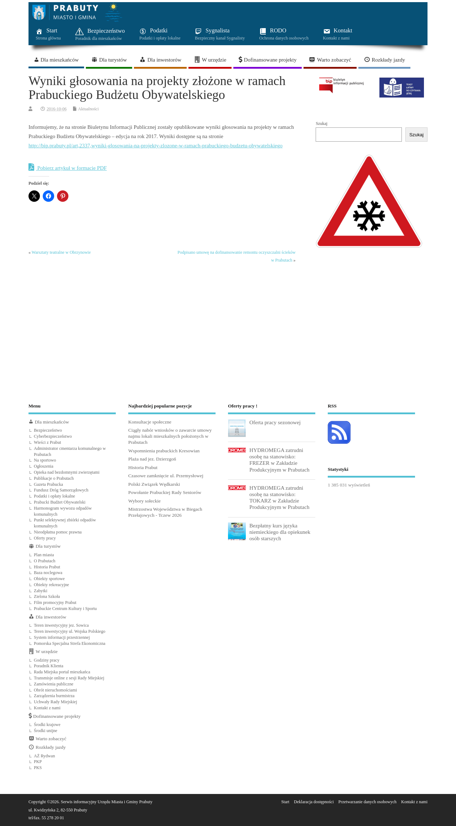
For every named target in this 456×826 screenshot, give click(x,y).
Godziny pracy (46, 660)
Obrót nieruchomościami (55, 690)
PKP (38, 761)
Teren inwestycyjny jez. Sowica (61, 625)
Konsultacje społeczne (149, 422)
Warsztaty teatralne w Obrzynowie (61, 252)
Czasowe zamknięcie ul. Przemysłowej (165, 475)
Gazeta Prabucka (48, 484)
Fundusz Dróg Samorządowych (61, 490)
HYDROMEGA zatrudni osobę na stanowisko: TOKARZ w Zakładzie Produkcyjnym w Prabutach (279, 497)
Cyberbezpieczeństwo (53, 436)
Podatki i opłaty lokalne (54, 496)
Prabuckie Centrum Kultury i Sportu (65, 608)
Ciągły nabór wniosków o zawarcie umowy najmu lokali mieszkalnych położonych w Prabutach (170, 436)
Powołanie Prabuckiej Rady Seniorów (164, 492)
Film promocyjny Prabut (55, 602)
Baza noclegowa (48, 572)
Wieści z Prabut (47, 442)
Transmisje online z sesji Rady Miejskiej (69, 677)
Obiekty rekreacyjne (51, 584)
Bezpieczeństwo (48, 430)
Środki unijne (45, 730)
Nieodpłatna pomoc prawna (58, 532)
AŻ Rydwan (44, 755)
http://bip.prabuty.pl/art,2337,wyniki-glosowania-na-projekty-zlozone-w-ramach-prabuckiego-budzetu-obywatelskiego (155, 145)
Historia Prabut (47, 566)
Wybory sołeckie (144, 501)
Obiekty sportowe (49, 578)
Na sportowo (45, 460)
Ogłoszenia (43, 466)
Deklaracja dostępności (314, 801)
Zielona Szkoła (47, 596)
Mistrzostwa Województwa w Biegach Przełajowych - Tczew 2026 (165, 512)
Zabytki (40, 590)
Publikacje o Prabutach (54, 478)
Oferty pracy (45, 538)
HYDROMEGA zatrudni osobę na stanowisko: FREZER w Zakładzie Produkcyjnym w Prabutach (279, 460)
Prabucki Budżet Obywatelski (60, 502)
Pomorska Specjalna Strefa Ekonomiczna (69, 643)
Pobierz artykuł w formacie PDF (67, 167)
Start (285, 801)
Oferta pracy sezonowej (275, 422)
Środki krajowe (47, 724)
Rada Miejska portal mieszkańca (62, 671)
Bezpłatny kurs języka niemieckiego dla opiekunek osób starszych (279, 531)
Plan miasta (44, 554)
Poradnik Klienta (48, 665)
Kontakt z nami (47, 707)
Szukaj (321, 123)
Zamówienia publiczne (53, 684)
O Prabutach (44, 560)
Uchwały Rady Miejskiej (55, 701)
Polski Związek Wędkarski (154, 484)
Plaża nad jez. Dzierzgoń (152, 459)
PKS (38, 767)
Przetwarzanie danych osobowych (367, 801)
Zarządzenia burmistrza (54, 695)
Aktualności (88, 108)
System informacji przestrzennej (62, 637)
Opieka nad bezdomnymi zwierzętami (66, 472)
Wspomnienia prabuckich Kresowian (164, 450)
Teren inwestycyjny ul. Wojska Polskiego (69, 631)
